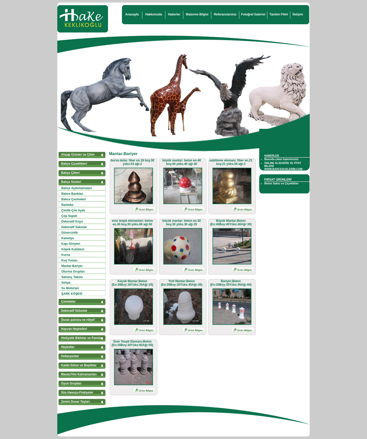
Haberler (174, 14)
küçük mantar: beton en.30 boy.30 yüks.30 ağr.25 (181, 222)
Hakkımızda (153, 14)
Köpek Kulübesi (72, 249)
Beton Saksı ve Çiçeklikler (281, 183)
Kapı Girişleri (70, 244)
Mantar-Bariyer (72, 266)
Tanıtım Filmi (278, 14)
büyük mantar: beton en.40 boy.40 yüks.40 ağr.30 (181, 162)
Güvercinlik (69, 232)
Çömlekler (68, 301)
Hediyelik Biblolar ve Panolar (82, 338)
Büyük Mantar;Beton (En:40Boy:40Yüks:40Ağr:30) (231, 222)
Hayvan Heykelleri (74, 329)
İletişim (298, 14)
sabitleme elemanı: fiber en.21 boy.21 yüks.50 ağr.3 (230, 162)
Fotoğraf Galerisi (253, 14)
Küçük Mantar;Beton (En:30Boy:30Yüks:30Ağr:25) (132, 282)
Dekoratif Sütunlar (74, 310)
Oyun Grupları (71, 383)
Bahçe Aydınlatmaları (76, 188)
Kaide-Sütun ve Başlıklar (79, 365)
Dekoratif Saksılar (74, 227)
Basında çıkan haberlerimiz (281, 159)
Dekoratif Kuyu (72, 221)
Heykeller (67, 347)
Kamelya (67, 238)
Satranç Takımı (72, 277)
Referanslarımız (225, 14)
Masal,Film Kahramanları (79, 374)
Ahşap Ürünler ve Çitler (78, 154)
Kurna (65, 255)
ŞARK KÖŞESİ (71, 294)
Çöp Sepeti (69, 216)
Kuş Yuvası (69, 260)
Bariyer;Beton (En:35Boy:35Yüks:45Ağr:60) (231, 282)
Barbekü (67, 205)
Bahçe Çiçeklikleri (74, 163)
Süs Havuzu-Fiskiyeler (77, 392)
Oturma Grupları (73, 271)
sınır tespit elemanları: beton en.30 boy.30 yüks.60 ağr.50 (132, 222)
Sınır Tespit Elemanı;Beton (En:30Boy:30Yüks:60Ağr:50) (132, 343)
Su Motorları (70, 288)
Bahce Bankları (72, 194)
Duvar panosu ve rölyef (78, 320)
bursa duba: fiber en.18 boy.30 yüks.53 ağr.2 (132, 162)
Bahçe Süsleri (71, 182)
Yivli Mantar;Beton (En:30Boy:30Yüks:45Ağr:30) (181, 282)
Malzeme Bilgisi (197, 14)
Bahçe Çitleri (70, 173)
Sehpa (65, 282)
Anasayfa (132, 14)
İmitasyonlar (70, 356)
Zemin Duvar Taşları (75, 401)
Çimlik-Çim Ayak (73, 210)
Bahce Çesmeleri (73, 199)
